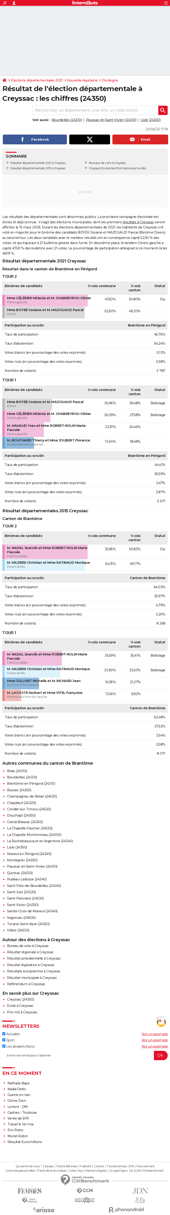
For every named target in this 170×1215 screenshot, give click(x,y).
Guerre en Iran (18, 1095)
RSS (131, 1166)
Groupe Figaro (118, 1170)
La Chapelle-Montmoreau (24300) (34, 835)
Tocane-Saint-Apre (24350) (28, 924)
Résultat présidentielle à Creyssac (34, 958)
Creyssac (95, 168)
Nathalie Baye (18, 1083)
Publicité (85, 1166)
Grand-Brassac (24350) (25, 822)
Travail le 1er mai (20, 1124)
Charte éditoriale (66, 1166)
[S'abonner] (85, 1055)
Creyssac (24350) (20, 999)
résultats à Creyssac (138, 222)
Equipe (49, 1166)
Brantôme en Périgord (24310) (31, 783)
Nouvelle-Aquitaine (82, 80)
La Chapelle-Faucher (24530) (29, 828)
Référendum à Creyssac (26, 984)
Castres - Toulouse (22, 1112)
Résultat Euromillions (24, 1142)
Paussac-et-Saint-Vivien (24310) (111, 120)
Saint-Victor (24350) (22, 905)
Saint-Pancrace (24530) (25, 898)
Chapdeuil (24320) (21, 803)
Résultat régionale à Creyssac (30, 952)
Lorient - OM (17, 1107)
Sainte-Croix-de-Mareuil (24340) (32, 911)
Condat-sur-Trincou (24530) (29, 809)
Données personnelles (21, 1170)
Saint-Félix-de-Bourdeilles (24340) (34, 886)
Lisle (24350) (151, 120)
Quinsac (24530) (20, 873)
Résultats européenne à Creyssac (33, 971)
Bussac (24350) (19, 790)
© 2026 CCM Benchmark (146, 1170)
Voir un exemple (155, 1034)
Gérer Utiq (76, 1170)
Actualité (11, 1034)
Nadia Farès (16, 1089)
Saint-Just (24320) (21, 892)
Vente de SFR (18, 1118)
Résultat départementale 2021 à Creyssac (38, 163)
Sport (8, 1040)
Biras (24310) (17, 771)
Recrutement (146, 1166)
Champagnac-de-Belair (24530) (32, 796)
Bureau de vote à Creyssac (28, 946)
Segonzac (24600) (21, 918)
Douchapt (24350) (21, 815)
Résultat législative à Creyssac (31, 965)
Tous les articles (117, 1166)
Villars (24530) (18, 930)
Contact (99, 1166)
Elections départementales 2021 (37, 80)
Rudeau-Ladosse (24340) (26, 879)
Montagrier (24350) (22, 860)
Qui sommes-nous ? (29, 1166)
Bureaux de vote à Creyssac (107, 163)
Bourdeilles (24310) (67, 120)
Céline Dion (16, 1101)
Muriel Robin (17, 1136)
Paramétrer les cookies (52, 1170)
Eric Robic (15, 1130)
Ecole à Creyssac (20, 1006)
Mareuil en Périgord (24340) (29, 854)
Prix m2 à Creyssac (22, 1012)
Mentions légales (96, 1170)
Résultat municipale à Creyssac (32, 978)
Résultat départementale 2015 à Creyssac (38, 168)
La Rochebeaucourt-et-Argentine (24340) (40, 841)
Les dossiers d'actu (18, 1046)
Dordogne (110, 80)
